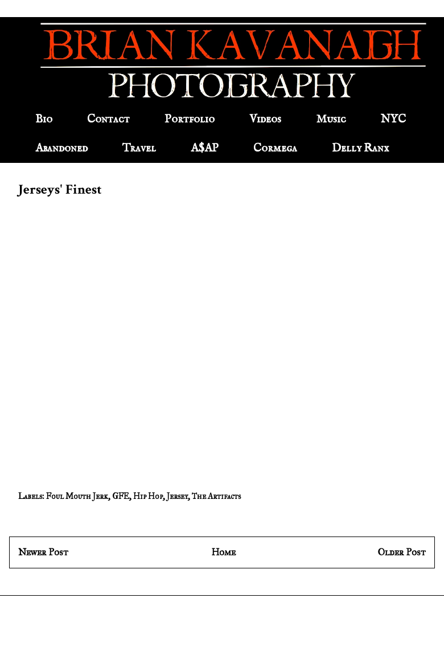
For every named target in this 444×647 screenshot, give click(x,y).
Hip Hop (148, 496)
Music (331, 119)
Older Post (402, 552)
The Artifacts (216, 496)
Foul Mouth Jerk (77, 496)
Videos (265, 119)
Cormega (275, 148)
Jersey (177, 496)
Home (223, 552)
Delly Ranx (360, 148)
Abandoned (61, 148)
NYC (393, 119)
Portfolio (190, 119)
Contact (108, 119)
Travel (139, 148)
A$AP (205, 148)
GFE (120, 496)
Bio (43, 119)
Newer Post (43, 552)
